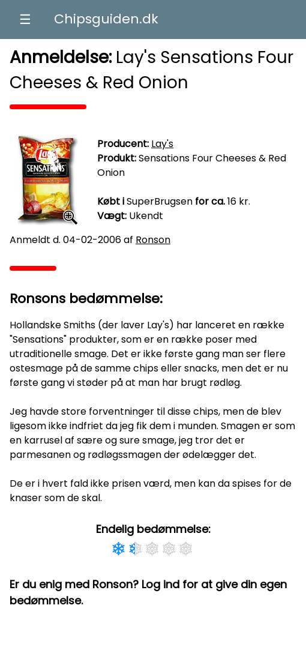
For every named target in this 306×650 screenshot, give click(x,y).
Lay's (162, 144)
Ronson (153, 240)
